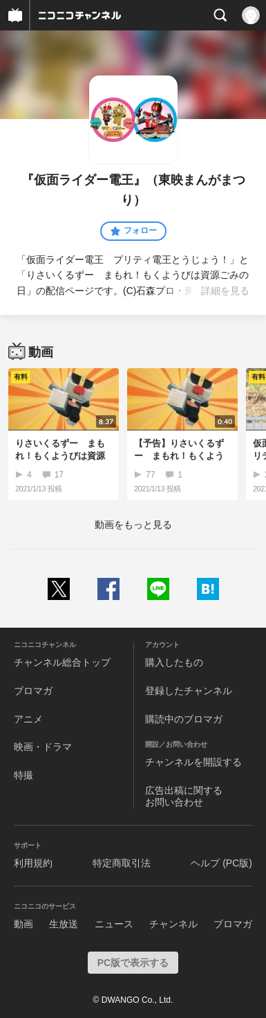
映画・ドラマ (43, 746)
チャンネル (173, 923)
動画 (23, 923)
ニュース (114, 923)
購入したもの (174, 662)
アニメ (28, 719)
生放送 (63, 923)
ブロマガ (33, 690)
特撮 (23, 775)
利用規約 (33, 863)
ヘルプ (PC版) (221, 863)
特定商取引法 (122, 863)
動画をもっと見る (133, 524)
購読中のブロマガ (183, 719)
